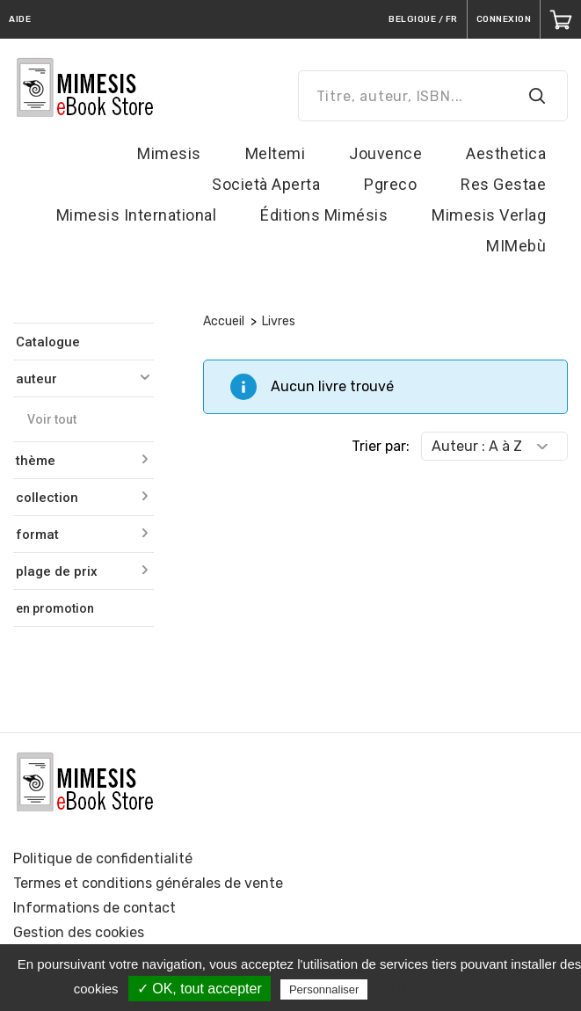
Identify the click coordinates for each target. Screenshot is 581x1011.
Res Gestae (503, 184)
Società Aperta (266, 184)
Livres (278, 321)
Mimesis (169, 153)
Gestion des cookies (78, 932)
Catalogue (48, 342)
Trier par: (381, 446)
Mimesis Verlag (489, 215)
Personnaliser (324, 989)
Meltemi (275, 153)
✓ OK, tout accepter (199, 988)
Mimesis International (136, 215)
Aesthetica (506, 153)
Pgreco (390, 184)
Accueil (223, 321)
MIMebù (516, 245)
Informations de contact (94, 907)
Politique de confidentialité (102, 858)
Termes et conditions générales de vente (148, 883)
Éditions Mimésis (324, 215)
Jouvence (385, 153)
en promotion (55, 608)
